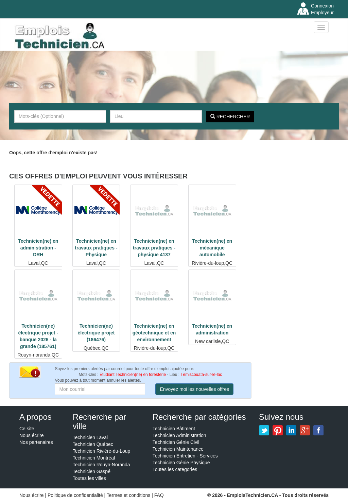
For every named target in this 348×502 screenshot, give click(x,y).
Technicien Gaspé (91, 471)
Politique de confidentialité (75, 495)
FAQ (159, 495)
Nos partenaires (36, 442)
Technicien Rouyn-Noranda (101, 464)
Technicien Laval (90, 437)
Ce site (26, 428)
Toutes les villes (89, 478)
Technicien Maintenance (178, 449)
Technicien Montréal (94, 458)
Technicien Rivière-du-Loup (101, 451)
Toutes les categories (175, 469)
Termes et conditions (129, 495)
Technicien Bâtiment (174, 428)
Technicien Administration (179, 435)
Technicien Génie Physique (181, 462)
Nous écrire (31, 435)
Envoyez (194, 389)
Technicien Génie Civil (176, 442)
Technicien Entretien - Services (185, 455)
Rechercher (230, 116)
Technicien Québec (93, 444)
